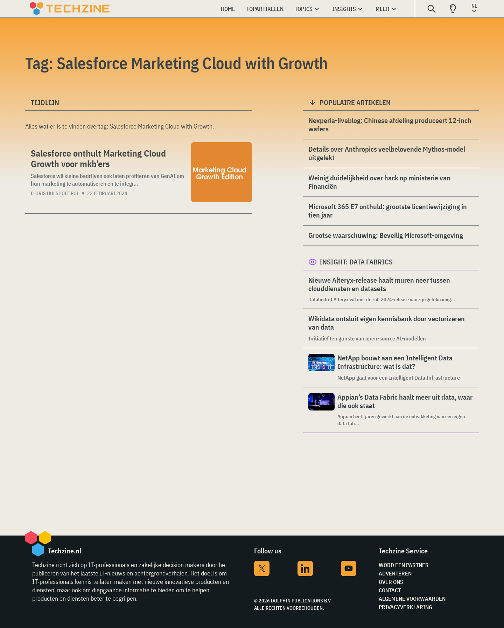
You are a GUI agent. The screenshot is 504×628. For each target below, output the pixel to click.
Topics (304, 8)
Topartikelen (265, 8)
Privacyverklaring (405, 606)
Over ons (391, 581)
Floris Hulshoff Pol (55, 193)
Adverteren (395, 573)
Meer (383, 8)
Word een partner (404, 564)
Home (228, 8)
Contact (390, 590)
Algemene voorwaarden (412, 598)
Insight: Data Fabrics (356, 262)
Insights (344, 8)
